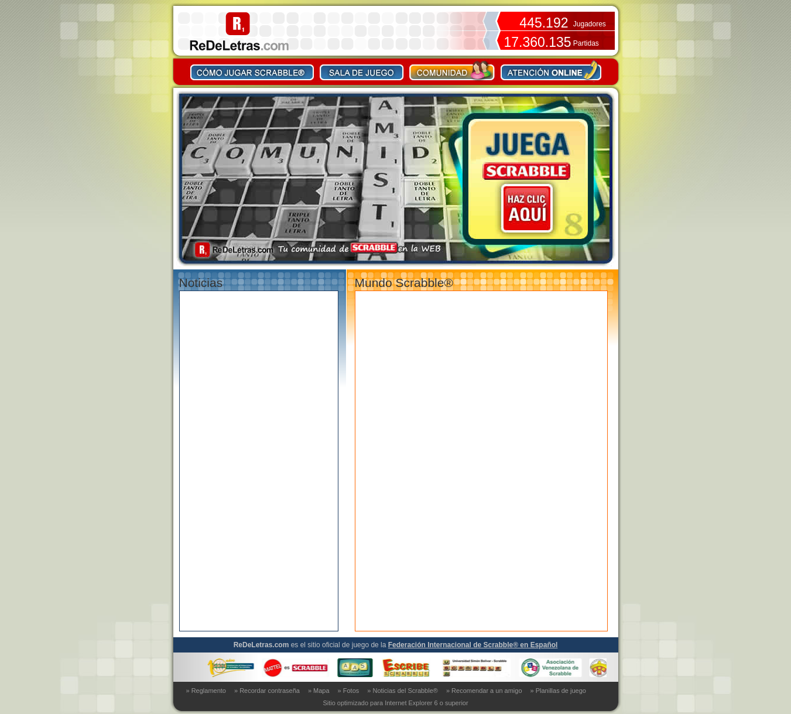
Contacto (551, 70)
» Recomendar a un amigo (484, 690)
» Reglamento (206, 690)
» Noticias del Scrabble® (402, 690)
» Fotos (348, 690)
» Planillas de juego (558, 690)
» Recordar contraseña (267, 690)
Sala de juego (362, 70)
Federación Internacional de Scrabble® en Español (473, 645)
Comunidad (452, 70)
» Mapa (319, 690)
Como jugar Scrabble (252, 70)
